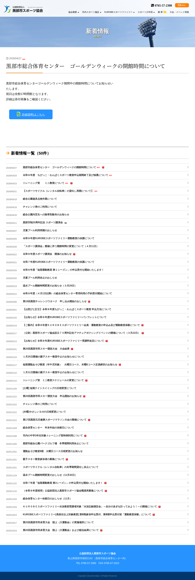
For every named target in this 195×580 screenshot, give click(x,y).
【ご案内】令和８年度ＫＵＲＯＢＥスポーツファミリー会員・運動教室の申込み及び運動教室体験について (83, 325)
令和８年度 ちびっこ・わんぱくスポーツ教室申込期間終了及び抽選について (68, 175)
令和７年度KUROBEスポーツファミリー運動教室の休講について (58, 262)
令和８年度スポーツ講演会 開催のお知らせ (49, 254)
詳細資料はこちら (33, 114)
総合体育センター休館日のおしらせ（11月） (47, 498)
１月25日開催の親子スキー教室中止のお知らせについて (53, 356)
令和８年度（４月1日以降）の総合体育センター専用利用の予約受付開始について (67, 293)
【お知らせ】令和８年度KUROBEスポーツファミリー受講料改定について (66, 341)
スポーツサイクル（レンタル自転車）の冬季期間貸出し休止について (60, 467)
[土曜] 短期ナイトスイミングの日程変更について (49, 388)
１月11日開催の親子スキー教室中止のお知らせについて (53, 372)
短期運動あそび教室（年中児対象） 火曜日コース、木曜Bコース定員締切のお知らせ (72, 364)
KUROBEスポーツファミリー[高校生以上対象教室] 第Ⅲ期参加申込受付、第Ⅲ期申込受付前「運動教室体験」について (89, 514)
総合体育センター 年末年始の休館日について (48, 427)
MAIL (182, 5)
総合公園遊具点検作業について (40, 199)
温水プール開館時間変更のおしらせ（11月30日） (50, 475)
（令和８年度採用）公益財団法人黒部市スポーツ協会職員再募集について (65, 490)
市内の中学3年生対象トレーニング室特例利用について (55, 435)
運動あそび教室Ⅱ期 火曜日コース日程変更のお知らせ (53, 451)
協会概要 (73, 12)
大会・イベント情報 (179, 12)
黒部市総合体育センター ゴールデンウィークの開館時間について (64, 167)
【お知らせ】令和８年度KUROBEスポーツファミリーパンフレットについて (64, 317)
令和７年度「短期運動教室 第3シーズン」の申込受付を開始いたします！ (65, 483)
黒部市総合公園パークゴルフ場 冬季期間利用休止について (56, 443)
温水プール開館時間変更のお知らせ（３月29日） (50, 285)
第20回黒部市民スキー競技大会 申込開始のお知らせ (54, 396)
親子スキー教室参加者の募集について (46, 459)
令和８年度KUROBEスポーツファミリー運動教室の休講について (58, 238)
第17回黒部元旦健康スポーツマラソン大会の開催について (57, 419)
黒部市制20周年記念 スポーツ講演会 (45, 222)
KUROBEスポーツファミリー (119, 12)
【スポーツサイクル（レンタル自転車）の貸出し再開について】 (60, 191)
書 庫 (162, 12)
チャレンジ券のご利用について (40, 206)
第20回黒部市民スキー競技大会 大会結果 (48, 348)
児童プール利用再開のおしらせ (40, 230)
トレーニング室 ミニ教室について (48, 183)
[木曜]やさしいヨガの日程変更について (44, 411)
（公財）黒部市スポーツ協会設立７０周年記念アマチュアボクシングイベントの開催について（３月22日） (84, 333)
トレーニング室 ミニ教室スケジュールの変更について (55, 380)
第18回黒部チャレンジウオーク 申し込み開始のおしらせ (57, 301)
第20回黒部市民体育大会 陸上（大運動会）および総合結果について (63, 530)
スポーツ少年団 (146, 12)
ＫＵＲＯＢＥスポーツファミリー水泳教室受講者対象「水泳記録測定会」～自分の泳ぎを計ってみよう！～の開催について (92, 506)
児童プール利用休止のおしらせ (40, 277)
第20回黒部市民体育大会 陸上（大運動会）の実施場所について (58, 522)
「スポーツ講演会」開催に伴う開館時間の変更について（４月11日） (61, 246)
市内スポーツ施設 (91, 12)
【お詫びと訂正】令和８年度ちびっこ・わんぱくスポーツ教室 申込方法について (67, 309)
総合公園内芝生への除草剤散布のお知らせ (46, 214)
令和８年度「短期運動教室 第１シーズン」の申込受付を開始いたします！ (63, 270)
